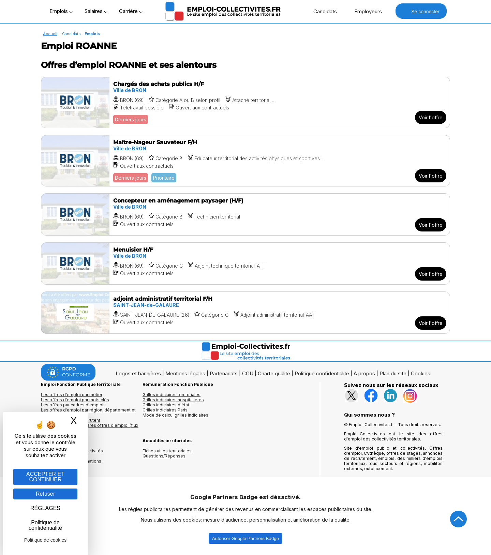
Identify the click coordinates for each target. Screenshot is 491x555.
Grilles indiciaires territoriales (171, 394)
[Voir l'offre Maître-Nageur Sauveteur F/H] (245, 160)
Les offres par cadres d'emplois (73, 404)
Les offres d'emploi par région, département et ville (88, 412)
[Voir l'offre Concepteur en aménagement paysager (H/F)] (245, 214)
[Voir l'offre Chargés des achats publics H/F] (245, 102)
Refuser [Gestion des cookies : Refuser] (45, 494)
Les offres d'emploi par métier (71, 394)
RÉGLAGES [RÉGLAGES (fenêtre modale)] (45, 508)
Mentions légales (185, 373)
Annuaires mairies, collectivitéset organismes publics (72, 453)
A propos (364, 373)
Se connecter (421, 11)
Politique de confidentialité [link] (45, 525)
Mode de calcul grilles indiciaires (175, 415)
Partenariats (224, 373)
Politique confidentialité (322, 373)
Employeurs (364, 11)
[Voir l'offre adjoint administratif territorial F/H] (245, 312)
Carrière (131, 11)
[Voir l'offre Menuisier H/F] (245, 263)
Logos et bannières (138, 373)
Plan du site (393, 373)
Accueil (50, 33)
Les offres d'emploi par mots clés (75, 399)
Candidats (321, 11)
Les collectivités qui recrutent (70, 420)
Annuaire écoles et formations (71, 461)
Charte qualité (274, 373)
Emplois (61, 11)
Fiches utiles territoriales (167, 450)
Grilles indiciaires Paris (165, 409)
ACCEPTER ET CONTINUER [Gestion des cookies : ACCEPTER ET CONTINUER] (45, 476)
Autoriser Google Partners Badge (245, 538)
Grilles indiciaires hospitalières (173, 399)
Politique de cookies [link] (45, 540)
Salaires (95, 11)
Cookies (420, 373)
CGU (247, 373)
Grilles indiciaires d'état (166, 404)
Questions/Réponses (164, 456)
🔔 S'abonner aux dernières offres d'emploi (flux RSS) (89, 428)
